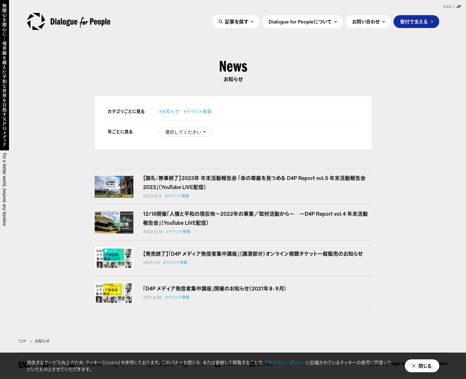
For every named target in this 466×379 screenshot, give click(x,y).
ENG (447, 7)
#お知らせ (169, 111)
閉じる (425, 365)
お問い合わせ (366, 21)
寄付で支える (414, 21)
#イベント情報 (198, 111)
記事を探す (236, 21)
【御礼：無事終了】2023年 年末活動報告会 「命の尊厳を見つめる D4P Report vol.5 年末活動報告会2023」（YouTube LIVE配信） (254, 182)
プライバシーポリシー (285, 362)
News (233, 69)
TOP (22, 341)
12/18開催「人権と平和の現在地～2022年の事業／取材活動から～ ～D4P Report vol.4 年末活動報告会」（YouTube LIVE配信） (255, 218)
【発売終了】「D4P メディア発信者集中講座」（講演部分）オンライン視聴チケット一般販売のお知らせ (253, 254)
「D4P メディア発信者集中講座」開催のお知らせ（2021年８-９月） (214, 288)
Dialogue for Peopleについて (300, 21)
